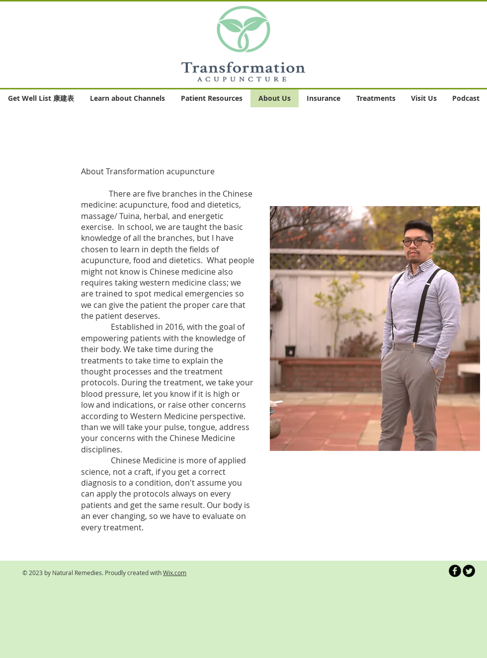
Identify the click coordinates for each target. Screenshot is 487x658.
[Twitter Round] (469, 571)
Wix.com (174, 573)
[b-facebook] (455, 571)
